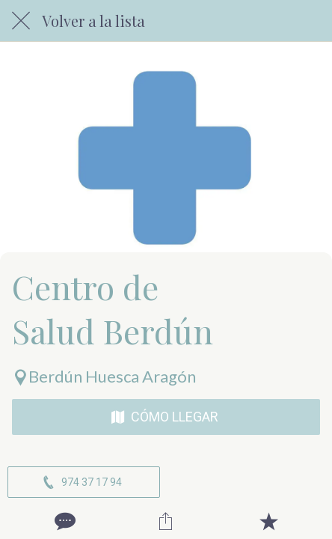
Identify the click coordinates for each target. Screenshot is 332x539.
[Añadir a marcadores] (268, 521)
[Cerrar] (21, 21)
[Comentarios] (64, 521)
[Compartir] (166, 521)
